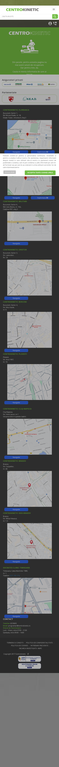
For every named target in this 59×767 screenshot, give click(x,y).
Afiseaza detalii (9, 172)
